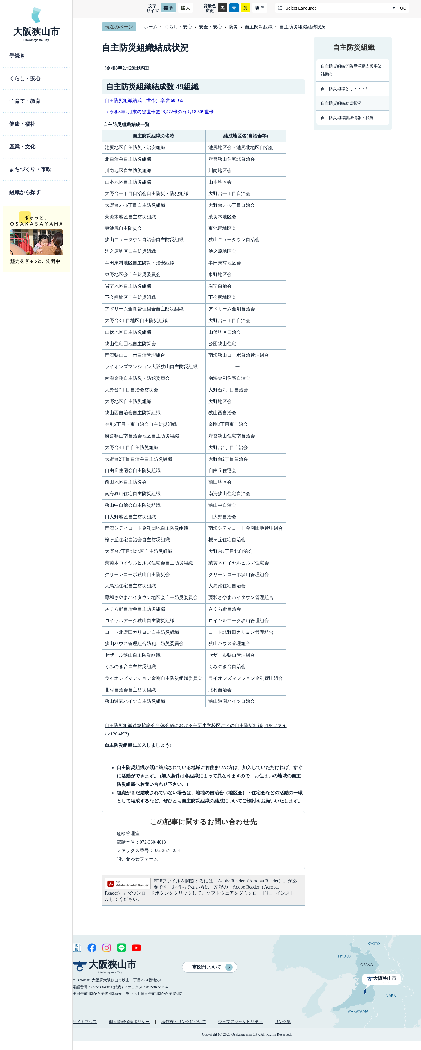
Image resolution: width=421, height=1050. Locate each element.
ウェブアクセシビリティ (240, 1021)
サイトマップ (85, 1021)
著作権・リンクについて (183, 1021)
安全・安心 (210, 26)
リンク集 (283, 1021)
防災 (233, 26)
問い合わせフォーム (137, 858)
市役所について (206, 967)
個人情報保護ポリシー (129, 1021)
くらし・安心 (178, 26)
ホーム (151, 26)
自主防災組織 (259, 26)
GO (403, 8)
